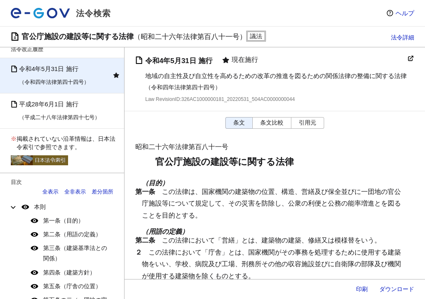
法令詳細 (402, 37)
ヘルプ (405, 13)
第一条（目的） (63, 220)
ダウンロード (396, 289)
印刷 (362, 289)
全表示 (50, 192)
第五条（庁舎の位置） (72, 286)
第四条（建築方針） (69, 272)
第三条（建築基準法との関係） (75, 253)
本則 (40, 206)
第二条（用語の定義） (72, 234)
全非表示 (75, 192)
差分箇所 (102, 192)
